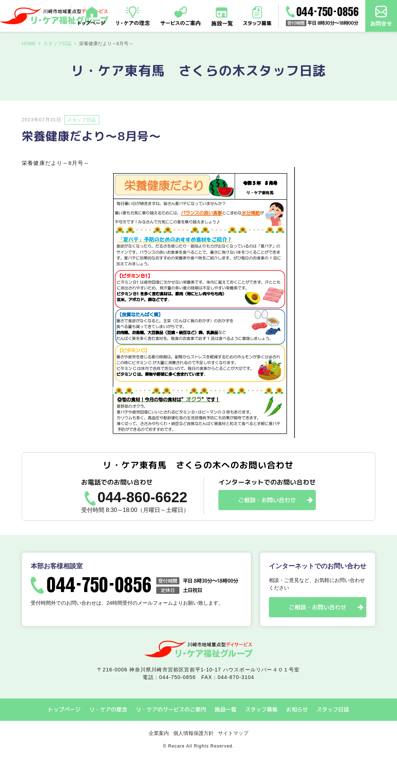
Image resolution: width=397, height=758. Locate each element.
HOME (29, 43)
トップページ (64, 709)
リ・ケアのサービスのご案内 (171, 709)
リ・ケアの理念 (108, 709)
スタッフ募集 (261, 709)
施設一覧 (225, 709)
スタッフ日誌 (57, 43)
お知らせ (297, 709)
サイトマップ (233, 733)
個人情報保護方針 (193, 733)
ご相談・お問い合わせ (267, 500)
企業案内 (159, 733)
